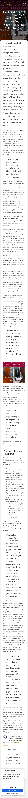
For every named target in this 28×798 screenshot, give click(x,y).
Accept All (12, 790)
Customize (12, 784)
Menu (24, 3)
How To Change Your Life (10, 32)
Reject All (12, 787)
